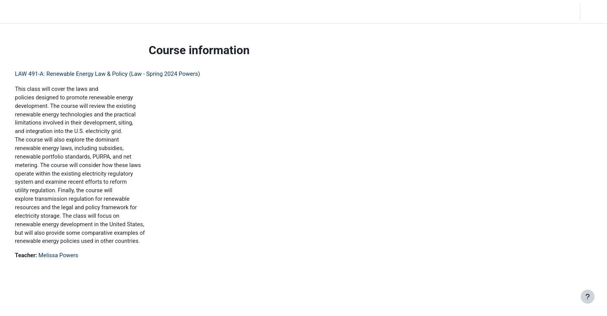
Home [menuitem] (61, 11)
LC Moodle (23, 11)
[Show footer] (588, 297)
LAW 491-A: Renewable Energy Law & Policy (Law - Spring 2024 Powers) (121, 73)
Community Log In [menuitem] (98, 11)
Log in (593, 11)
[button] (551, 11)
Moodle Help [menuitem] (144, 11)
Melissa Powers (74, 260)
